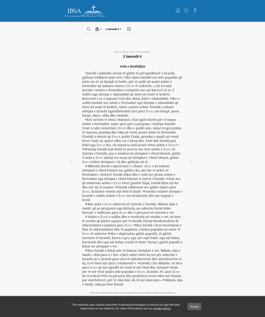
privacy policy (162, 308)
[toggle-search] (89, 29)
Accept (194, 306)
